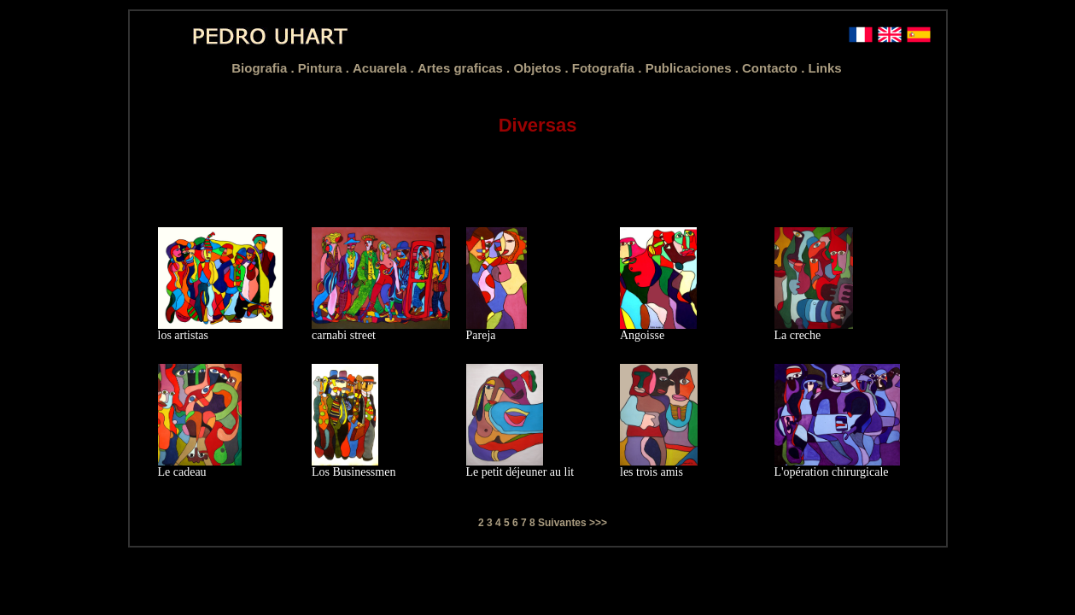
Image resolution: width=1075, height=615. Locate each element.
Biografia (260, 68)
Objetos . (542, 68)
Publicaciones (690, 68)
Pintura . (325, 68)
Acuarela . (385, 68)
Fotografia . (609, 68)
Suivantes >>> (572, 523)
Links (825, 68)
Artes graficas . (466, 68)
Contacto (771, 68)
